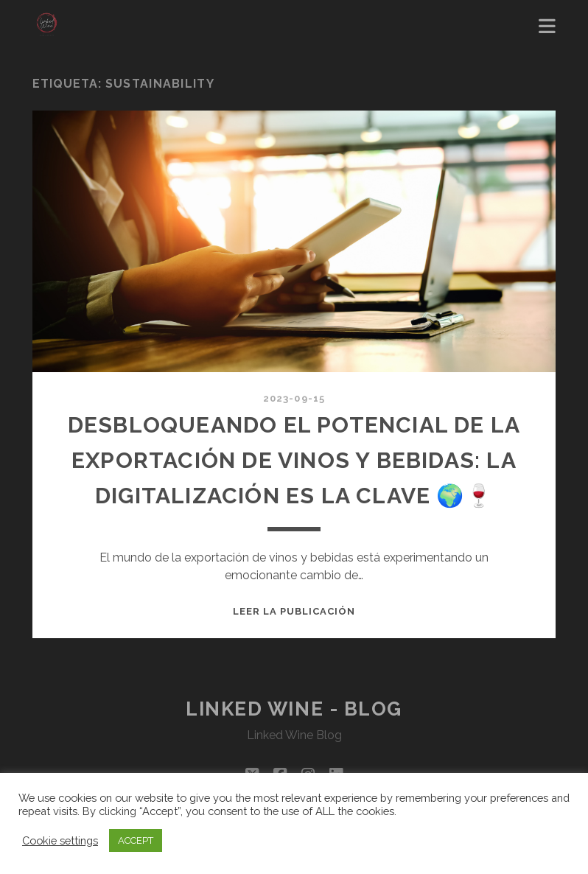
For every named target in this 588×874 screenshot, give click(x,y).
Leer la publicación (294, 611)
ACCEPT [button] (135, 840)
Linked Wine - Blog (294, 709)
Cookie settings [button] (60, 840)
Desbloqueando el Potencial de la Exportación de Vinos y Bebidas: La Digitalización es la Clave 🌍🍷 (294, 460)
